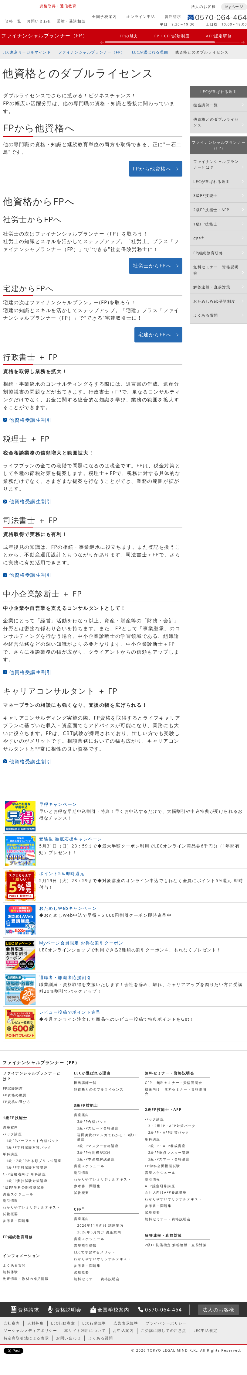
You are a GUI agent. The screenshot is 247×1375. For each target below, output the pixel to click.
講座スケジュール (89, 1166)
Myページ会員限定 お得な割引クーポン (81, 943)
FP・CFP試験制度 (172, 36)
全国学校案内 (104, 16)
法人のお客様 (203, 6)
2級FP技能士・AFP (211, 209)
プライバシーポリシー (166, 1323)
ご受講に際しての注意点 (163, 1330)
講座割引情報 (85, 1245)
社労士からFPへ (152, 265)
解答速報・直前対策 (211, 287)
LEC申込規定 (206, 1330)
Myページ (234, 6)
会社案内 (12, 1323)
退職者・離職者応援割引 (65, 977)
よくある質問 (205, 315)
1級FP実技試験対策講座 (27, 1180)
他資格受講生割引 (30, 420)
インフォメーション (21, 1255)
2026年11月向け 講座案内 (100, 1225)
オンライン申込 (140, 16)
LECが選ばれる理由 (150, 52)
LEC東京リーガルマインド (26, 52)
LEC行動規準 (94, 1323)
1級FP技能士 (205, 224)
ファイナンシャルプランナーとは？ (216, 164)
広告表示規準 (125, 1323)
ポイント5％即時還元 (62, 873)
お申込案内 (123, 1330)
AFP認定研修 (219, 36)
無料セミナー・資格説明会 (216, 269)
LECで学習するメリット (94, 1252)
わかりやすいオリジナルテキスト (102, 1179)
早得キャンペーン (58, 804)
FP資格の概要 (15, 1095)
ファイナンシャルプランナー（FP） (44, 35)
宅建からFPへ (154, 334)
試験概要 (81, 1192)
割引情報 (81, 1172)
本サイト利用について (85, 1330)
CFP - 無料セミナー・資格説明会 (173, 1082)
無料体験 (10, 1272)
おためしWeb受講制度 (214, 301)
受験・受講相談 (71, 21)
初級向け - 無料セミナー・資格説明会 (175, 1091)
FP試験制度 (13, 1088)
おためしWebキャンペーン (68, 908)
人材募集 (35, 1323)
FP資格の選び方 (16, 1101)
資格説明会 (68, 1309)
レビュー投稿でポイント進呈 (70, 1012)
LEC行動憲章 (63, 1323)
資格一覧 (13, 21)
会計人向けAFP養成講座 (165, 1192)
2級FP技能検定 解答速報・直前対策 (176, 1245)
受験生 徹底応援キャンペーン (70, 839)
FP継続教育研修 (208, 253)
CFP (198, 238)
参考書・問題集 (87, 1186)
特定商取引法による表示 (26, 1338)
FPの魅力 (129, 36)
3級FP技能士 (205, 195)
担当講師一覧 (205, 105)
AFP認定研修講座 (160, 1186)
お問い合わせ (39, 21)
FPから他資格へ (152, 168)
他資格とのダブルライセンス (202, 52)
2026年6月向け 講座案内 (99, 1232)
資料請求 (173, 16)
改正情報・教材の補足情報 (26, 1278)
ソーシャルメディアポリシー (30, 1330)
